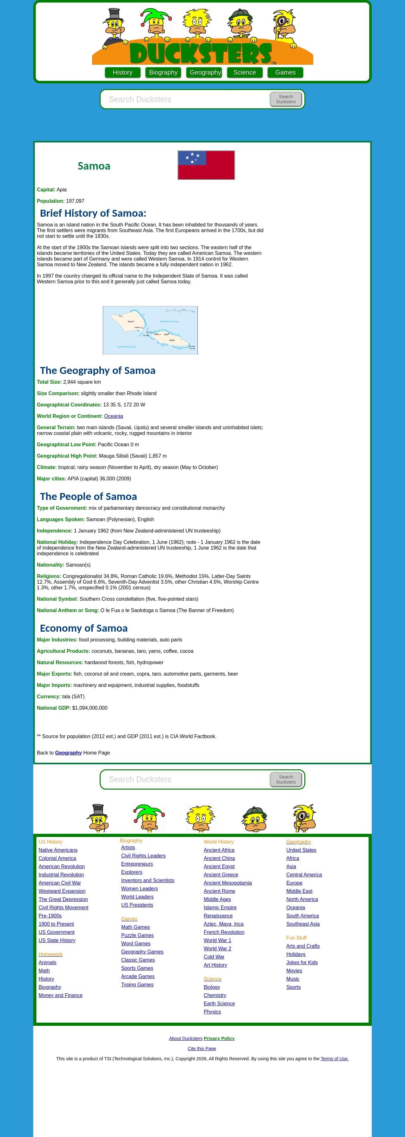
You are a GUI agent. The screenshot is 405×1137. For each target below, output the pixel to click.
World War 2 (217, 948)
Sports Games (137, 968)
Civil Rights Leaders (143, 855)
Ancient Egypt (219, 866)
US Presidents (137, 905)
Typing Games (137, 984)
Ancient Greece (221, 874)
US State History (57, 940)
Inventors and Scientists (147, 880)
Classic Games (138, 960)
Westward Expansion (62, 891)
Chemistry (215, 995)
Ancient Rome (219, 891)
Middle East (299, 891)
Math (44, 970)
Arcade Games (138, 976)
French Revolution (224, 932)
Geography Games (142, 951)
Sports (293, 987)
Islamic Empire (220, 907)
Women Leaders (139, 888)
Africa (292, 858)
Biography (163, 72)
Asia (291, 866)
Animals (47, 962)
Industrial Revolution (61, 874)
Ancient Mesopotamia (228, 883)
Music (292, 979)
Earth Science (219, 1003)
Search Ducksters (286, 99)
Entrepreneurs (137, 864)
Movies (294, 970)
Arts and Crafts (303, 946)
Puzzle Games (137, 935)
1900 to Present (56, 924)
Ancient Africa (219, 850)
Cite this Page (202, 1048)
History (123, 72)
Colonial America (57, 858)
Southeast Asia (303, 924)
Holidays (296, 954)
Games (285, 72)
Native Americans (58, 850)
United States (301, 850)
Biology (212, 987)
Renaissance (218, 915)
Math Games (135, 927)
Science (245, 72)
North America (302, 899)
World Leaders (137, 896)
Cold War (214, 957)
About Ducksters (185, 1038)
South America (302, 915)
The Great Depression (63, 899)
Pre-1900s (50, 915)
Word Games (136, 943)
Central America (304, 874)
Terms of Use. (335, 1058)
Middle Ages (217, 899)
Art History (215, 965)
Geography (205, 72)
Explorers (131, 872)
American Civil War (60, 883)
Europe (294, 883)
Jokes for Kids (302, 962)
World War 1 (217, 940)
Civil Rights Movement (63, 907)
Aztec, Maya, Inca (224, 924)
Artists (128, 847)
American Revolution (62, 866)
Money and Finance (61, 995)
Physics (212, 1011)
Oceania (113, 416)
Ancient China (219, 858)
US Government (56, 932)
